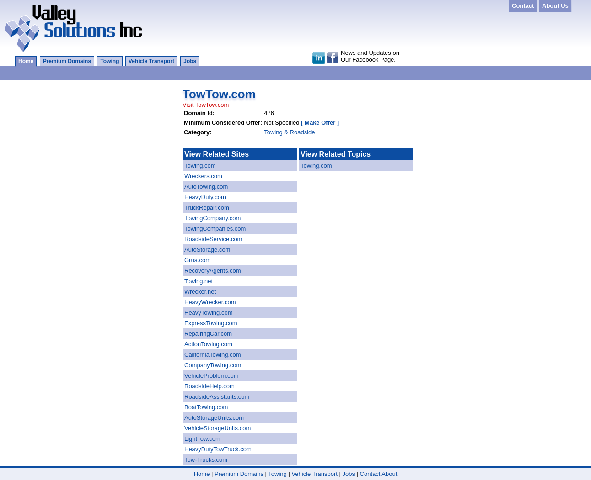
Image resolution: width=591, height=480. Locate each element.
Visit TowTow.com (206, 104)
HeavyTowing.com (208, 312)
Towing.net (198, 281)
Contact (370, 473)
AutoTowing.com (206, 186)
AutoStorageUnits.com (214, 417)
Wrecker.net (200, 291)
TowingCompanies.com (215, 228)
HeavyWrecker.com (210, 302)
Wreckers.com (203, 176)
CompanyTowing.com (212, 365)
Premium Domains (67, 61)
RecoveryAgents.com (212, 270)
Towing (109, 61)
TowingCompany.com (212, 218)
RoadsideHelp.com (209, 386)
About (389, 473)
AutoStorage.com (207, 249)
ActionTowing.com (208, 344)
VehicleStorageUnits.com (217, 428)
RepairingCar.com (208, 333)
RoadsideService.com (213, 239)
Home (25, 61)
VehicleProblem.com (211, 375)
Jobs (189, 61)
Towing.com (200, 165)
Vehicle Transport (151, 61)
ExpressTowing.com (210, 323)
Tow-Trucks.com (205, 459)
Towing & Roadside (289, 132)
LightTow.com (202, 438)
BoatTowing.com (206, 407)
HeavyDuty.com (205, 197)
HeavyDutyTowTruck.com (218, 449)
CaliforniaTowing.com (212, 354)
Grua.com (197, 260)
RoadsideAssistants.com (216, 396)
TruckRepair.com (206, 207)
